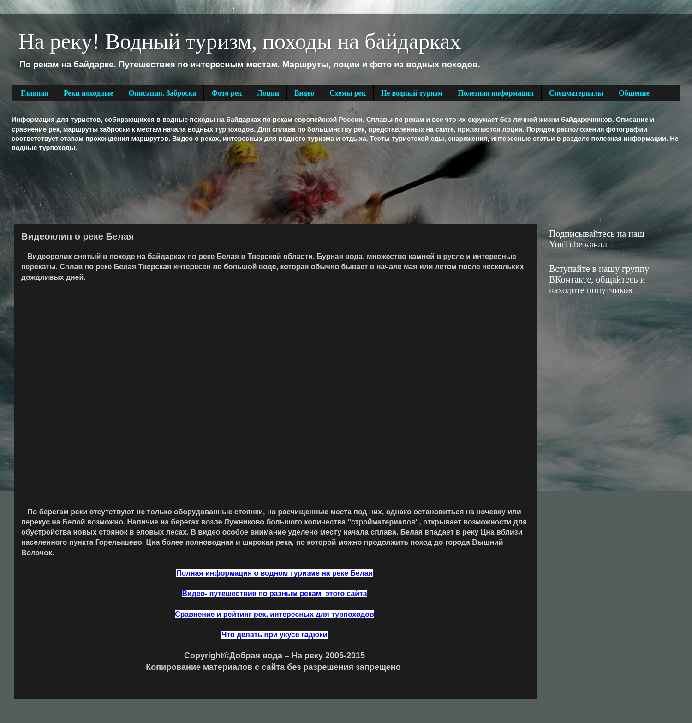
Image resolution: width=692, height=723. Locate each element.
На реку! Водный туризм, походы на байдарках (239, 41)
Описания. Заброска (163, 93)
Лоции (268, 93)
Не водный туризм (412, 93)
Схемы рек (347, 93)
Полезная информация (496, 93)
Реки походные (88, 93)
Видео (304, 93)
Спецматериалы (576, 93)
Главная (34, 93)
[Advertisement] (179, 187)
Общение (634, 93)
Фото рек (226, 93)
